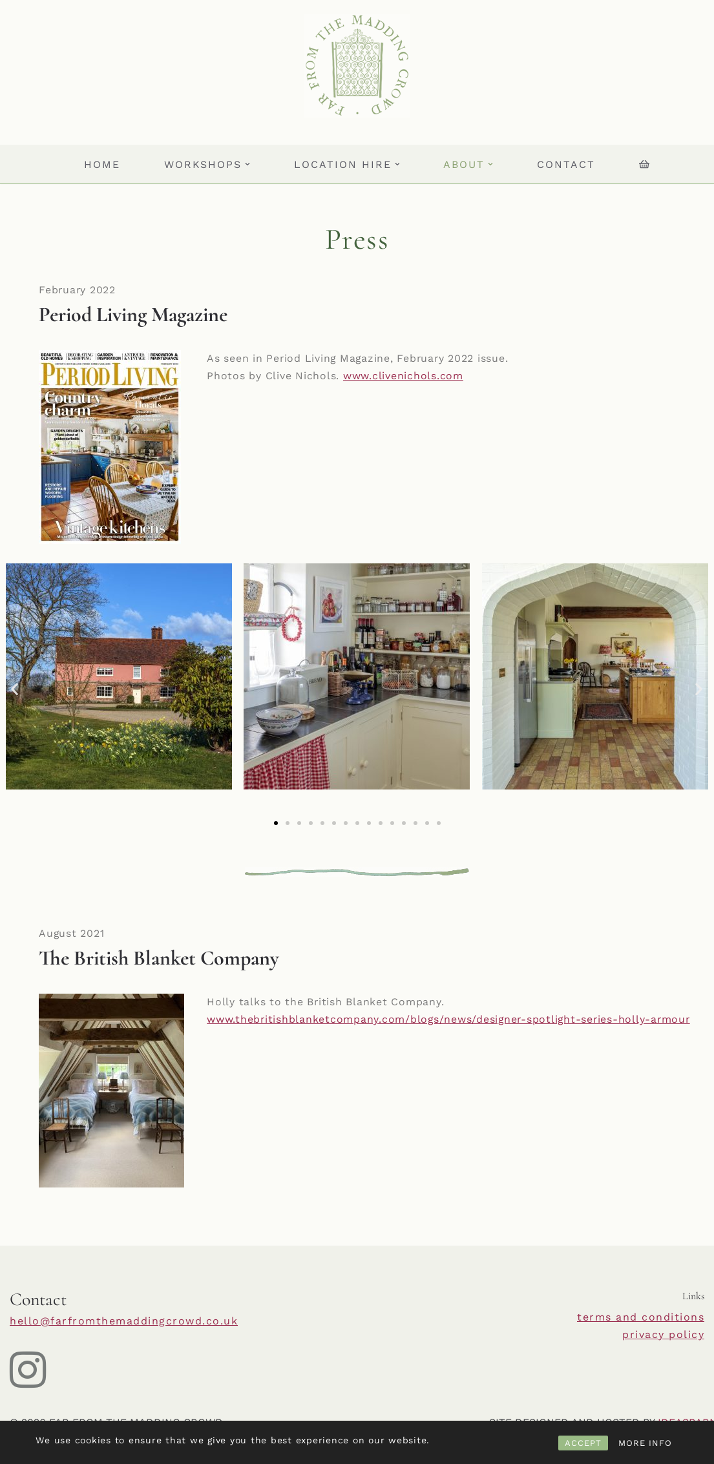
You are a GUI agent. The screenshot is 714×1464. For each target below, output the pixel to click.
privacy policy (663, 1334)
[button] (247, 164)
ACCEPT (583, 1443)
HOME (101, 164)
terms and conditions (640, 1317)
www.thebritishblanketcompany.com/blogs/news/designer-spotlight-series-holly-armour (451, 1020)
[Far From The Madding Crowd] (357, 66)
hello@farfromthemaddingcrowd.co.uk (124, 1321)
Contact (567, 164)
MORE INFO (645, 1443)
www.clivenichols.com (403, 376)
